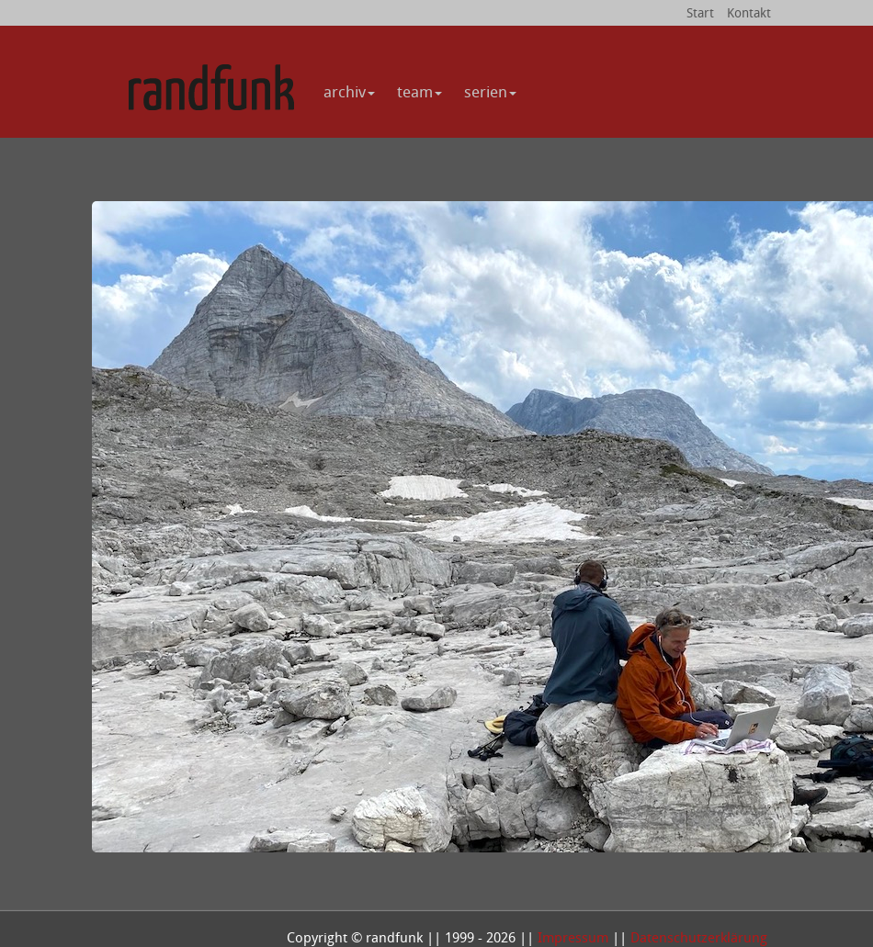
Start (700, 12)
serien (490, 91)
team (419, 91)
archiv (349, 91)
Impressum (573, 937)
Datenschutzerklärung (698, 937)
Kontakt (749, 12)
